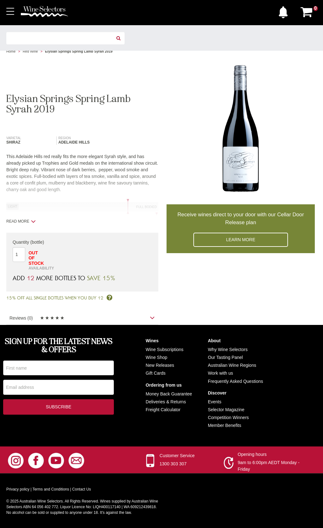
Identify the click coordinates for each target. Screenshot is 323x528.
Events (214, 401)
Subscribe (58, 407)
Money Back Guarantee (169, 393)
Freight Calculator (163, 409)
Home (10, 51)
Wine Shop (156, 357)
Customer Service (177, 455)
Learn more (240, 239)
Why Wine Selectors (228, 349)
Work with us (220, 373)
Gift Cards (156, 373)
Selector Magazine (226, 409)
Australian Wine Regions (232, 365)
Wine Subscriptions (165, 349)
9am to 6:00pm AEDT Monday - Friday (269, 466)
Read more (21, 221)
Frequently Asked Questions (235, 381)
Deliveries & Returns (166, 401)
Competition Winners (228, 417)
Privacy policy (17, 489)
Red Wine (30, 51)
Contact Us (81, 489)
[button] (285, 10)
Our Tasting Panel (225, 357)
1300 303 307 (173, 463)
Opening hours (252, 454)
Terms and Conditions (50, 489)
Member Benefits (224, 425)
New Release (159, 365)
